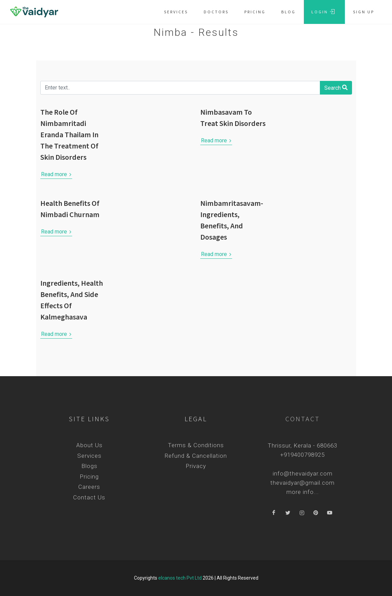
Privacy (196, 466)
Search (336, 87)
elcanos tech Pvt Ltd (180, 578)
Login (323, 11)
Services (89, 455)
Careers (89, 486)
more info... (302, 491)
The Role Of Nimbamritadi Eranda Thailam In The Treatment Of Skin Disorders (69, 134)
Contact (302, 418)
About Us (89, 445)
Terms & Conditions (196, 445)
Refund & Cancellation (196, 455)
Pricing (89, 476)
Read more (56, 174)
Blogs (89, 466)
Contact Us (89, 497)
